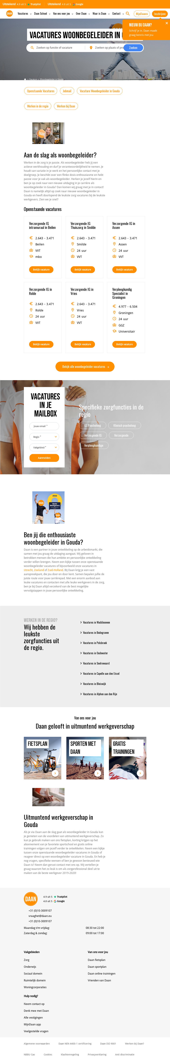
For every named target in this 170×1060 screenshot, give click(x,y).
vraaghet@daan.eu (40, 916)
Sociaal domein (33, 973)
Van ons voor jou (63, 13)
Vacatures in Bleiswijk (92, 684)
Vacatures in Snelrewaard (94, 663)
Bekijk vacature (41, 269)
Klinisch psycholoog (125, 425)
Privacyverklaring (97, 1054)
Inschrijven (160, 14)
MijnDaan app (32, 1024)
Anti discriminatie (124, 1054)
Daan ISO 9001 (108, 1043)
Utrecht (28, 570)
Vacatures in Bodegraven (94, 633)
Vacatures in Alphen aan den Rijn (98, 694)
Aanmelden (44, 458)
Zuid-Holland (55, 570)
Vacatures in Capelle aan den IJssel (99, 673)
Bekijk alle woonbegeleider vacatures (85, 366)
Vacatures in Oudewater (93, 653)
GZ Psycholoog (92, 425)
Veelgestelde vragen (36, 1031)
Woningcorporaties (35, 987)
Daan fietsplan (96, 960)
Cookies (48, 1054)
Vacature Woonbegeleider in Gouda (100, 91)
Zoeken (133, 47)
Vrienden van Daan (99, 980)
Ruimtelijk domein (35, 980)
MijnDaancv (142, 14)
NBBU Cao (29, 1054)
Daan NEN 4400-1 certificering (75, 1043)
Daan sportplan (97, 966)
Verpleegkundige (93, 445)
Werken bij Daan (66, 106)
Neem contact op (34, 1004)
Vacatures (25, 13)
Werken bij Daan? (134, 1043)
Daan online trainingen (101, 973)
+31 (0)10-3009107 (40, 910)
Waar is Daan (101, 13)
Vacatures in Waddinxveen (94, 622)
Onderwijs (30, 966)
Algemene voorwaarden (37, 1043)
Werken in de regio (37, 106)
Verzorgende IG (93, 435)
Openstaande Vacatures (40, 91)
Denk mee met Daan (36, 1010)
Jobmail (67, 91)
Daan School (42, 13)
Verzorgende (121, 435)
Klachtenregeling (70, 1054)
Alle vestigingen (33, 1017)
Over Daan (83, 13)
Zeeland (39, 570)
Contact (118, 13)
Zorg (26, 960)
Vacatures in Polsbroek (93, 643)
